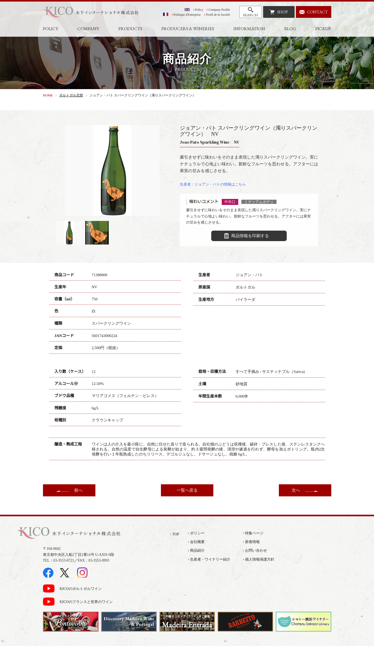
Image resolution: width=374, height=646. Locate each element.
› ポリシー (196, 533)
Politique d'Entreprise (187, 15)
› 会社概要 (196, 542)
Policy (199, 10)
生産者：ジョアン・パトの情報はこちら (213, 184)
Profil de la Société (218, 15)
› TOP (174, 534)
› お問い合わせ (255, 550)
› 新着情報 (251, 542)
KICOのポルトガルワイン (81, 589)
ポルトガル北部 (71, 95)
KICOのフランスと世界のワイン (86, 602)
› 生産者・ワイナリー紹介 (209, 559)
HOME (48, 95)
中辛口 (229, 202)
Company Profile (219, 10)
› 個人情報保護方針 (258, 559)
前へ (78, 490)
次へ (296, 490)
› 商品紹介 (196, 550)
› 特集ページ (253, 533)
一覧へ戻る (187, 490)
